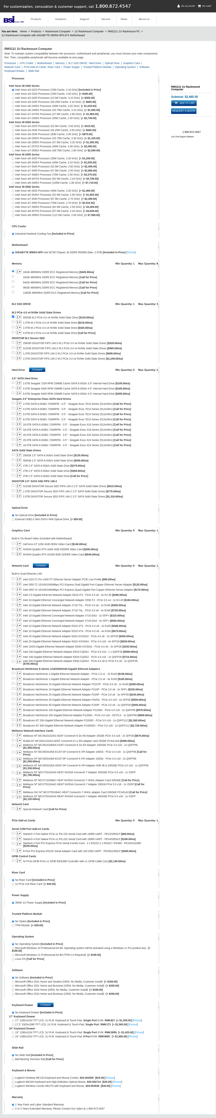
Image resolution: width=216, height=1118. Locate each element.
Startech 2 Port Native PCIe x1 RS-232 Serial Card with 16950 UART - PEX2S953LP (78, 834)
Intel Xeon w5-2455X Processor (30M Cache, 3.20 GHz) (54, 105)
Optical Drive (112, 63)
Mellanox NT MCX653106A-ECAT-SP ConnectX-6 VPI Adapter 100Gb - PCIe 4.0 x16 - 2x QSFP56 (79, 760)
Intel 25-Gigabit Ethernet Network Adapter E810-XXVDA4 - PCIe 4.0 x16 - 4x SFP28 (79, 641)
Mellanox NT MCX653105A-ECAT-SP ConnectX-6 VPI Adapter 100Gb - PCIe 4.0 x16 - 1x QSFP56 (85, 753)
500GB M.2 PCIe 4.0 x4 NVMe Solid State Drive (58, 317)
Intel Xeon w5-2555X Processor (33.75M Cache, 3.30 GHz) (56, 138)
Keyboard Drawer (14, 70)
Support (84, 19)
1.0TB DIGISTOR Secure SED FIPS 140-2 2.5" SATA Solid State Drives (72, 491)
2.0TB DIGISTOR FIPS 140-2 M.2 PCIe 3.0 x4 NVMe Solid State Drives (73, 358)
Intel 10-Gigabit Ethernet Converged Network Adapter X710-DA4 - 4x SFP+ (74, 620)
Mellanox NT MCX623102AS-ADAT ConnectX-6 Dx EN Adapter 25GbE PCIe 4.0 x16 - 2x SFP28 (86, 735)
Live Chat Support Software (182, 137)
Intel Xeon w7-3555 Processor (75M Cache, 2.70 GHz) (53, 202)
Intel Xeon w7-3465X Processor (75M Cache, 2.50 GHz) (54, 174)
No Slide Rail (32, 1055)
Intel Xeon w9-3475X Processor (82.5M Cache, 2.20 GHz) (55, 178)
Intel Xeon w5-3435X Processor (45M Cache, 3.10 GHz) (54, 162)
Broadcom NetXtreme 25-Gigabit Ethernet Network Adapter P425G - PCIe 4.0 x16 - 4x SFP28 (84, 699)
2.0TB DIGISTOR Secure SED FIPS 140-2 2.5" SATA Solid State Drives (73, 496)
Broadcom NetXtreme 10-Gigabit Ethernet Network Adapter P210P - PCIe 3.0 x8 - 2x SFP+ (83, 689)
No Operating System (37, 943)
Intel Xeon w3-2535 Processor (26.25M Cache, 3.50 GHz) (54, 130)
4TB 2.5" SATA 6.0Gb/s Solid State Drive (55, 476)
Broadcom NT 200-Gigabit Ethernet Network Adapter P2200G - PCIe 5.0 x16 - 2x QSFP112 (84, 720)
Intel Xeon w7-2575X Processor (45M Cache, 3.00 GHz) (54, 146)
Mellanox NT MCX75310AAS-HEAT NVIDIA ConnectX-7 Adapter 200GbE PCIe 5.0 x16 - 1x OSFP (79, 774)
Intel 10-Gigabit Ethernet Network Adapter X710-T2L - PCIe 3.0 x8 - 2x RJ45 (74, 605)
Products (36, 19)
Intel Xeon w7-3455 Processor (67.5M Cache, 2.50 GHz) (54, 170)
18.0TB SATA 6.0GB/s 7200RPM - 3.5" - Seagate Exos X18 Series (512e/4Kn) (77, 429)
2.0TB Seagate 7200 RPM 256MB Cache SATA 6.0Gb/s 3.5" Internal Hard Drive (76, 383)
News (124, 19)
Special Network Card (44, 809)
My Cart (204, 6)
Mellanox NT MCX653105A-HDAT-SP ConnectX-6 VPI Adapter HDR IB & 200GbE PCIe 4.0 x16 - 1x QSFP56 (85, 767)
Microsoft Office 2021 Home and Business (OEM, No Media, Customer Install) (65, 985)
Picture (131, 252)
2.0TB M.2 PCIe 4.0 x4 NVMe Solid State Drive (57, 328)
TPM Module (27, 925)
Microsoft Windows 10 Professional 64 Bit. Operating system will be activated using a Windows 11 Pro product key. (81, 949)
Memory (60, 63)
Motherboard (44, 63)
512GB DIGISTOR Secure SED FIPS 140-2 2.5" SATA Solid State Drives (72, 486)
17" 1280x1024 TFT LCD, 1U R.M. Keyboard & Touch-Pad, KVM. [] (77, 1020)
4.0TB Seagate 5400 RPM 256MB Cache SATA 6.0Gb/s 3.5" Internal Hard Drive (76, 388)
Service (105, 19)
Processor (10, 63)
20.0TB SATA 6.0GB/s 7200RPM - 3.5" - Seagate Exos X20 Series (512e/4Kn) (77, 435)
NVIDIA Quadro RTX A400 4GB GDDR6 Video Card (60, 549)
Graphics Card (131, 63)
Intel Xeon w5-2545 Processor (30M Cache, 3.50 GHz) (52, 134)
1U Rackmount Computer (89, 31)
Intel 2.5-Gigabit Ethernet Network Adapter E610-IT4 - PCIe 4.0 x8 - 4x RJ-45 (75, 595)
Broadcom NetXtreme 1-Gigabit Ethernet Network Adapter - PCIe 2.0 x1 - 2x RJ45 (77, 674)
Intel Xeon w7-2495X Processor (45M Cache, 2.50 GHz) (54, 118)
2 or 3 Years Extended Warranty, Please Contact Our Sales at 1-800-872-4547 (58, 1108)
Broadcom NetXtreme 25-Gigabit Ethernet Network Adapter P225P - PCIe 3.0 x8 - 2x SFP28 (83, 694)
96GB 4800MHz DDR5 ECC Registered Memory (60, 287)
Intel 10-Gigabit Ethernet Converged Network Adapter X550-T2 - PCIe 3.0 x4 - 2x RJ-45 (81, 600)
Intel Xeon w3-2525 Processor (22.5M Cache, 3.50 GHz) (53, 126)
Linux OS (28, 958)
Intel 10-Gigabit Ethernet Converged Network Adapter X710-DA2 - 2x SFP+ (74, 615)
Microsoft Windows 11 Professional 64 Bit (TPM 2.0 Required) (56, 954)
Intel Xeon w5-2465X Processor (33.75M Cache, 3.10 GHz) (56, 110)
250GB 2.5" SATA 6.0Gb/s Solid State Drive (55, 455)
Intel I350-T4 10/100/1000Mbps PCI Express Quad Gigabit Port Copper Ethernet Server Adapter (85, 589)
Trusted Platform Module (97, 67)
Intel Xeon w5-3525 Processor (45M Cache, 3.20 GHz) (53, 190)
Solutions (60, 19)
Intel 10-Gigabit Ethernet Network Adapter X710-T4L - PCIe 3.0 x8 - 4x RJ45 (74, 610)
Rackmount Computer (57, 31)
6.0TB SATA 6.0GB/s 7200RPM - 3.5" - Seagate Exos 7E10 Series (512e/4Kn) (77, 414)
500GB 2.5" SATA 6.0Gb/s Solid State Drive (55, 460)
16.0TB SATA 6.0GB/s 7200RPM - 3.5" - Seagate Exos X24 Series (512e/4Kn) (77, 424)
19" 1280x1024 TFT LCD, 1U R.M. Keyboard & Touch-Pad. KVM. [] (78, 1032)
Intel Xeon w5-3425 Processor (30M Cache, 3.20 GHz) (53, 158)
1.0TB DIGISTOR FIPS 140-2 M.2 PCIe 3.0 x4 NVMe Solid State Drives (72, 353)
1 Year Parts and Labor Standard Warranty (38, 1104)
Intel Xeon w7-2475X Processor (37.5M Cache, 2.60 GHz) (55, 114)
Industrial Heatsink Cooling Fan (43, 233)
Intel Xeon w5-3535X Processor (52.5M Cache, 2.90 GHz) (55, 194)
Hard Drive (95, 63)
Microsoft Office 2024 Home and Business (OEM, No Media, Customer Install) (65, 993)
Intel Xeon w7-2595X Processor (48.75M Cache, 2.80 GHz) (56, 150)
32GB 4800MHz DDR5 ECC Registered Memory (60, 277)
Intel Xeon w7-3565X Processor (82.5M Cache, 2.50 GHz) (55, 206)
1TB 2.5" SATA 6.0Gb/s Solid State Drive (54, 465)
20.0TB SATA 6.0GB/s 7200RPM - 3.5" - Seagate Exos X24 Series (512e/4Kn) (77, 440)
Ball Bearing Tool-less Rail (38, 1059)
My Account (186, 6)
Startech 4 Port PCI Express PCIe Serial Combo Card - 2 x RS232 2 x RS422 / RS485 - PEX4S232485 (82, 844)
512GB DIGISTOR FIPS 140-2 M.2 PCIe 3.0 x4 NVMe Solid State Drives (72, 348)
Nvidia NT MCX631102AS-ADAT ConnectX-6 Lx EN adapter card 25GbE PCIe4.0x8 (79, 741)
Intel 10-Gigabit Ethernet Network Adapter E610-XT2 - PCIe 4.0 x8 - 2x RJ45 (74, 626)
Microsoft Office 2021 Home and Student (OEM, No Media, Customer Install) (64, 981)
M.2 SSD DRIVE (77, 63)
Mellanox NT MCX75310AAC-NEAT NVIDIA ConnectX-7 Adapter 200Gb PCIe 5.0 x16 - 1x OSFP (84, 786)
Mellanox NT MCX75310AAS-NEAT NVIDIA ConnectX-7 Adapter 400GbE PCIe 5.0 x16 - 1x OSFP (79, 798)
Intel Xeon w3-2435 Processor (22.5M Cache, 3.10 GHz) (53, 97)
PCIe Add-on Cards (35, 67)
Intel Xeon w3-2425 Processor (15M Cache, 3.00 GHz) (52, 93)
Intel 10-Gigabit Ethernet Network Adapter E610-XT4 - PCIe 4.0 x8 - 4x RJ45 (74, 631)
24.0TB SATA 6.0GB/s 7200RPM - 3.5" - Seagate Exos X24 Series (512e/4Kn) (77, 445)
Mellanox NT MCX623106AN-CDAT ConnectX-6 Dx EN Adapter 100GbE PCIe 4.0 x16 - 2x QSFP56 (80, 746)
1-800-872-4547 (191, 131)
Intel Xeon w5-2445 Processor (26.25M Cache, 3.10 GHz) (54, 101)
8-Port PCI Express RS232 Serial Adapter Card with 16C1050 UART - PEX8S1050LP (79, 851)
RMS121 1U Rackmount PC (124, 31)
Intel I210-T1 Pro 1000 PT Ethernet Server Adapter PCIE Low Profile (69, 579)
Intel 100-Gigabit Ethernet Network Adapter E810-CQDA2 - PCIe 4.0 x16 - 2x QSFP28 (80, 657)
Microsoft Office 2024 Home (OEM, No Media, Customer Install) (57, 989)
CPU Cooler (27, 63)
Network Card (12, 67)
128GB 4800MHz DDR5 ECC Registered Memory (60, 292)
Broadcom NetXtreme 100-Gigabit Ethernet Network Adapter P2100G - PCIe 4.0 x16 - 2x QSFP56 (87, 710)
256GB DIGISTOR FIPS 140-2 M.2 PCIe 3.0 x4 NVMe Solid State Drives (72, 343)
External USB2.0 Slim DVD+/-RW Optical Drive (47, 519)
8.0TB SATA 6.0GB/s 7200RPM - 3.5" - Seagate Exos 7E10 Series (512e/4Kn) (77, 419)
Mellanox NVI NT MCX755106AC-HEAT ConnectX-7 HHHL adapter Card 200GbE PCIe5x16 (85, 792)
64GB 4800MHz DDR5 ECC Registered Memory (60, 282)
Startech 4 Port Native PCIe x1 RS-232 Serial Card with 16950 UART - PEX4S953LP (79, 839)
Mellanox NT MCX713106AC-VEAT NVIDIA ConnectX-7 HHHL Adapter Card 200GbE (81, 780)
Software (144, 67)
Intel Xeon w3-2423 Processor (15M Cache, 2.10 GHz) (56, 89)
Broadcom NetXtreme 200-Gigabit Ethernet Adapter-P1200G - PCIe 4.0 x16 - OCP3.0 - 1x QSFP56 (87, 715)
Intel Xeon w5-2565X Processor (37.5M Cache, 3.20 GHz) (55, 142)
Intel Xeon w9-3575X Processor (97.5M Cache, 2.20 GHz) (55, 210)
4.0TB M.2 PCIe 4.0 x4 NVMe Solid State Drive (59, 333)
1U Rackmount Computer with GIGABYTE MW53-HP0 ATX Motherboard (43, 35)
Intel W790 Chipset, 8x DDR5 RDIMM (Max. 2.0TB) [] (74, 252)
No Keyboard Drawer (37, 1012)
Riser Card (54, 67)
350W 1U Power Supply (39, 902)
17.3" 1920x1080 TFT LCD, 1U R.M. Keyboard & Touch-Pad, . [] (75, 1024)
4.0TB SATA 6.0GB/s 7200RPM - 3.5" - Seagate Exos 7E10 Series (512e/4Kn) (77, 409)
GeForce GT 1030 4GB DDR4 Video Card (54, 544)
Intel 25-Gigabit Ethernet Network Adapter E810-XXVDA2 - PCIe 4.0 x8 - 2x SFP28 (78, 636)
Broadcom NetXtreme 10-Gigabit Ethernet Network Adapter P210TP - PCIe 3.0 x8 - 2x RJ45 (83, 684)
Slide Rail (33, 70)
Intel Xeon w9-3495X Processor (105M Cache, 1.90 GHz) (55, 182)
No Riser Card (33, 879)
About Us (144, 19)
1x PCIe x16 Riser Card (34, 883)
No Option (31, 921)
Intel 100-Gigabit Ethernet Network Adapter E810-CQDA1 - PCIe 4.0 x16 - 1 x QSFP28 (80, 651)
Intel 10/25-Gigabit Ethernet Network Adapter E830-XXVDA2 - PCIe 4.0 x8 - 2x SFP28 (80, 646)
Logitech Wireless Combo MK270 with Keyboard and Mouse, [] (66, 1085)
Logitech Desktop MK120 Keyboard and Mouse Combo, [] (63, 1077)
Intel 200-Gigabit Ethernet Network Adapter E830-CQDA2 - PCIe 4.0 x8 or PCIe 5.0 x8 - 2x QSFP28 (80, 662)
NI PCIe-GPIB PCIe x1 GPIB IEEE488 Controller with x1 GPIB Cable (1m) (74, 861)
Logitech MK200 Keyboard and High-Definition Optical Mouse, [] (67, 1081)
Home (23, 31)
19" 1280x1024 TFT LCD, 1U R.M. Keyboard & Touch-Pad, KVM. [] (75, 1036)
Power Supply (71, 67)
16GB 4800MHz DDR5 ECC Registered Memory (58, 272)
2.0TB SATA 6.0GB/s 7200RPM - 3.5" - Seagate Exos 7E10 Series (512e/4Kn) (77, 404)
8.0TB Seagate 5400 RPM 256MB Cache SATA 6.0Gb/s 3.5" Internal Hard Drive (76, 393)
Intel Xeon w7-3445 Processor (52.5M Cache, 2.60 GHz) (54, 166)
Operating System (125, 67)
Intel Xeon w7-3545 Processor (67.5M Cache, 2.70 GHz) (54, 198)
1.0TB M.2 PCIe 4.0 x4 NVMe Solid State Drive (57, 322)
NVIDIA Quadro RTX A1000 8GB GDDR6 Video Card (61, 554)
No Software (32, 977)
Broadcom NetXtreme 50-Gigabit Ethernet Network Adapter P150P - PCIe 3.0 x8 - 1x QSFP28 (84, 705)
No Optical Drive (34, 515)
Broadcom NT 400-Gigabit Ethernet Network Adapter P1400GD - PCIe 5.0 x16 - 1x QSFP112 (85, 725)
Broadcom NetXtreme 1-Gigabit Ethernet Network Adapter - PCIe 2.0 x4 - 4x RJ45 (77, 679)
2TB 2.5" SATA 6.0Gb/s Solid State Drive (54, 471)
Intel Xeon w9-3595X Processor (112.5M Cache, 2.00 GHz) (56, 215)
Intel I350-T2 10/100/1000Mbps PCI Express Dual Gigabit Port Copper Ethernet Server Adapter (85, 584)
